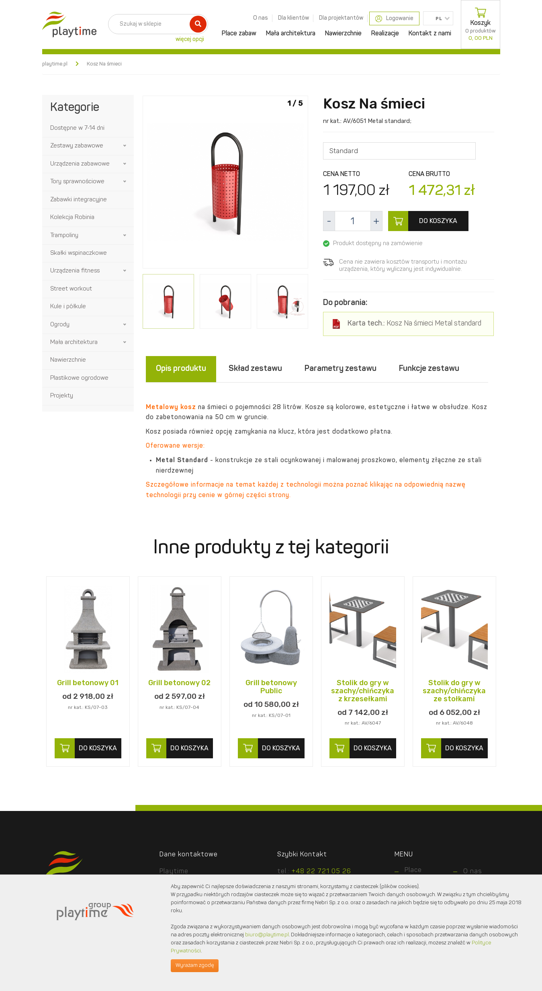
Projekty (61, 396)
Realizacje (385, 34)
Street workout (71, 289)
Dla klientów (293, 18)
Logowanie (394, 18)
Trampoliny (64, 236)
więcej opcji (190, 39)
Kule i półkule (68, 307)
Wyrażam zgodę (195, 965)
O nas (260, 18)
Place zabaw (239, 34)
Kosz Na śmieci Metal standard (414, 324)
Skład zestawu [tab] (255, 369)
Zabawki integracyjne (78, 200)
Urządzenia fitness (75, 271)
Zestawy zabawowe (76, 146)
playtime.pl (54, 64)
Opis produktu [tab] (181, 369)
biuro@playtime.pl (267, 935)
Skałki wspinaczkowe (78, 253)
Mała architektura (290, 34)
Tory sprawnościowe (77, 182)
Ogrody (60, 325)
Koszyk (480, 24)
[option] (225, 183)
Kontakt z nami (430, 34)
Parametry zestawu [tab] (340, 369)
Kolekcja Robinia (72, 218)
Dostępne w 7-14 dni (77, 128)
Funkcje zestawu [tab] (429, 369)
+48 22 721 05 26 (321, 871)
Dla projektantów (341, 18)
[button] (125, 145)
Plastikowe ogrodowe (79, 378)
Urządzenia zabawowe (80, 164)
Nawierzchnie (343, 34)
